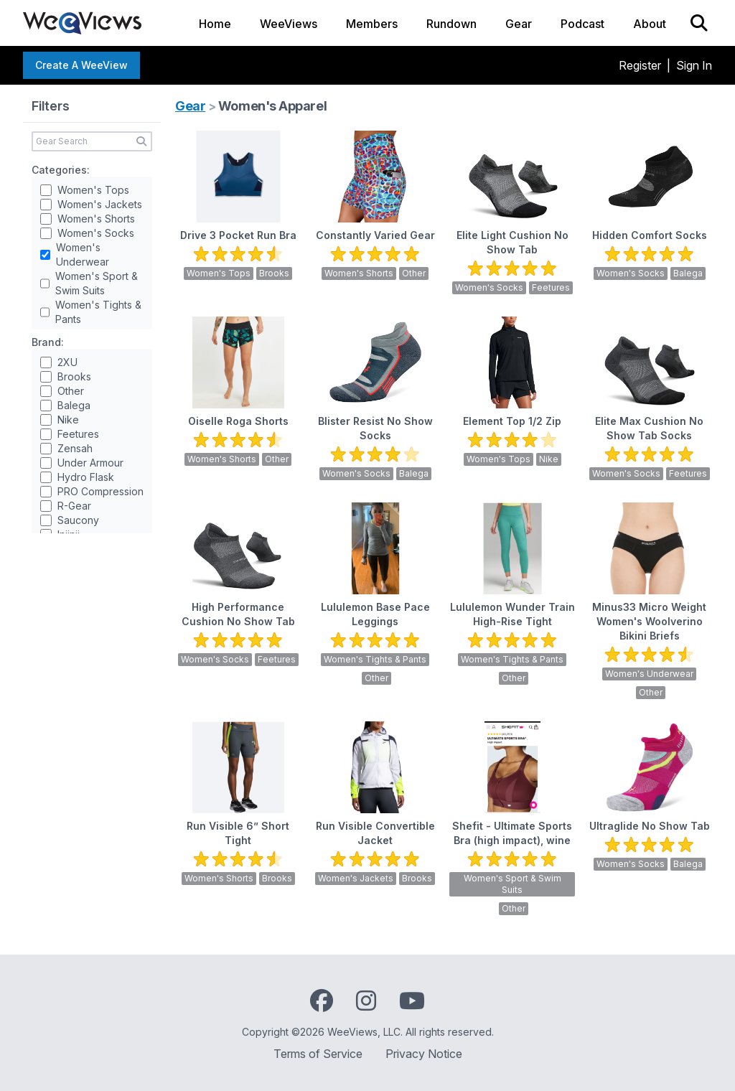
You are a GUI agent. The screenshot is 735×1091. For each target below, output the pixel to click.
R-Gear (74, 506)
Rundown (451, 24)
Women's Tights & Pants (98, 312)
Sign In (694, 65)
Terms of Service (317, 1053)
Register (640, 65)
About (649, 24)
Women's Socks (95, 233)
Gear (518, 24)
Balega (73, 405)
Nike (68, 419)
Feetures (78, 434)
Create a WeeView (81, 65)
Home (215, 24)
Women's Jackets (99, 204)
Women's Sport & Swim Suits (96, 283)
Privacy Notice (423, 1053)
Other (70, 391)
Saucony (78, 520)
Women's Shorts (96, 218)
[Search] (699, 23)
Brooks (74, 376)
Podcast (582, 24)
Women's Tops (93, 190)
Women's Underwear (82, 254)
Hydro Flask (85, 477)
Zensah (75, 448)
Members (372, 24)
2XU (67, 362)
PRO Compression (100, 491)
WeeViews (288, 24)
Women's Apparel (272, 105)
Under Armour (90, 462)
